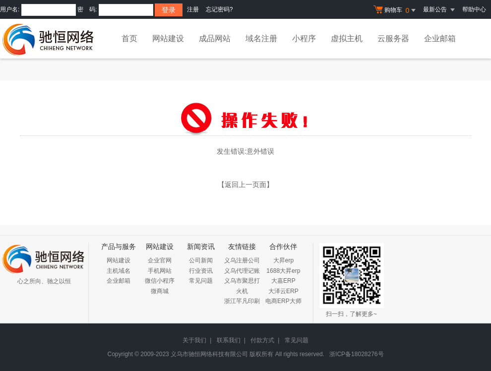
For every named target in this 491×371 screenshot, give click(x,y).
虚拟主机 (347, 38)
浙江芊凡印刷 (242, 301)
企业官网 (160, 260)
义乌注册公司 (242, 260)
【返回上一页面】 (245, 184)
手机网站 (160, 270)
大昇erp (283, 260)
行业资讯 (201, 270)
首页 (129, 38)
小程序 (304, 38)
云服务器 (393, 38)
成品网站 (215, 38)
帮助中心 (474, 9)
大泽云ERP (283, 291)
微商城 (160, 291)
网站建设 (168, 38)
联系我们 (229, 340)
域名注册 (261, 38)
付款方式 (262, 340)
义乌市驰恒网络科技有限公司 (209, 354)
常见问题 (201, 280)
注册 (193, 9)
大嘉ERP (283, 280)
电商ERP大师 (283, 301)
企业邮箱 (440, 38)
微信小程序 (160, 280)
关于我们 (194, 340)
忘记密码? (219, 9)
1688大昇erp (283, 270)
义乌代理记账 (242, 270)
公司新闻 (201, 260)
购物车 (395, 10)
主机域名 (118, 270)
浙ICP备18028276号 (356, 354)
